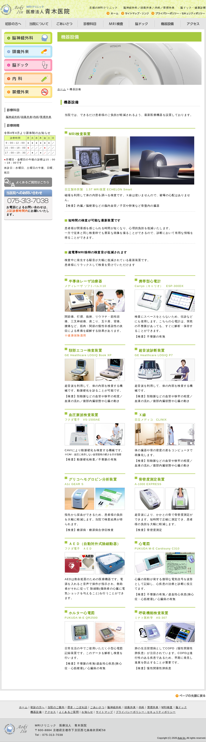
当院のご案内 (56, 707)
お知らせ (87, 712)
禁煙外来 (45, 116)
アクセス (50, 712)
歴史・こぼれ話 (77, 707)
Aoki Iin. (182, 738)
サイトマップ (104, 712)
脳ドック (181, 707)
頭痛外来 (26, 116)
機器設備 (36, 712)
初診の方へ (37, 707)
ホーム (61, 89)
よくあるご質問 (69, 712)
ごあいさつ (97, 707)
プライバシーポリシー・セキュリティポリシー (146, 712)
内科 (36, 116)
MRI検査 (167, 707)
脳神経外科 (13, 116)
